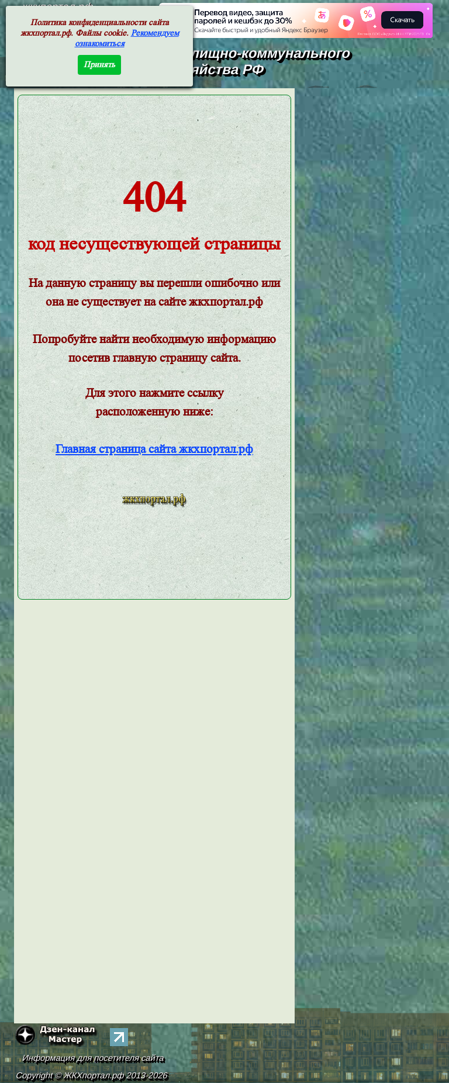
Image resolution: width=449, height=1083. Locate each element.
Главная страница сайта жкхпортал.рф (154, 449)
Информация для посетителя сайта (93, 1058)
